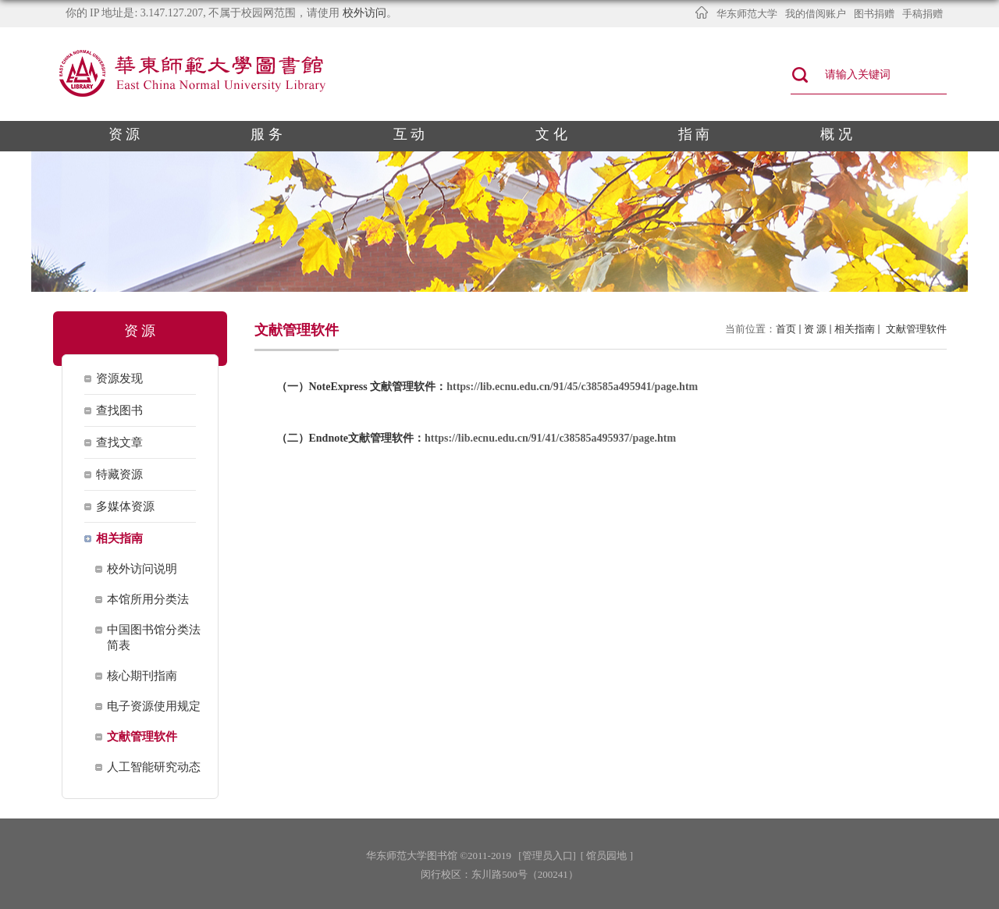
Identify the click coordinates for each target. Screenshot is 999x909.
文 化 (551, 134)
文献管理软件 (914, 329)
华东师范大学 (746, 14)
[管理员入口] (547, 855)
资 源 (124, 134)
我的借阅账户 (815, 14)
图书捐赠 (874, 14)
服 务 (267, 134)
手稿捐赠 (922, 14)
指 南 (694, 134)
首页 (786, 329)
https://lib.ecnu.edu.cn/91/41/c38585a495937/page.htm (550, 438)
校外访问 (364, 13)
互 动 (409, 134)
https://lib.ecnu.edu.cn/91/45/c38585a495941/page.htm (572, 386)
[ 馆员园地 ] (607, 855)
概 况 (836, 134)
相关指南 (854, 329)
